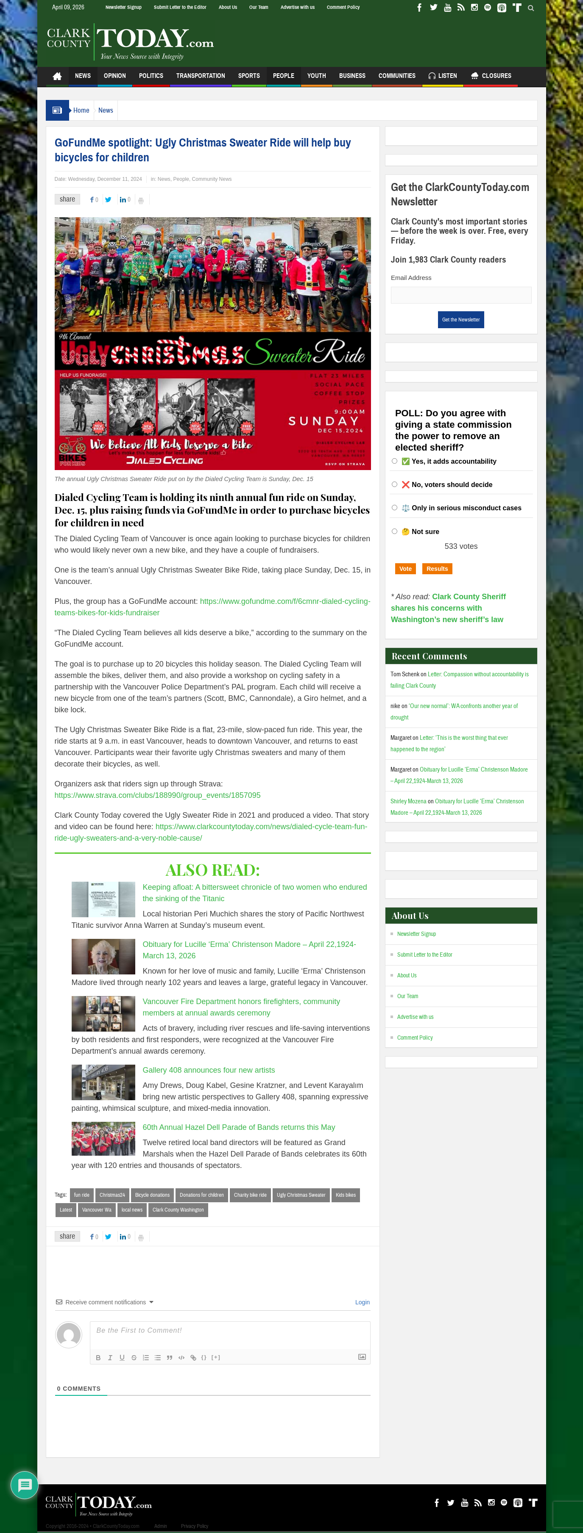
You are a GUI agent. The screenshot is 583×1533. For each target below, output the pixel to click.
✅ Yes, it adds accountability (449, 461)
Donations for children (202, 1195)
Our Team (258, 7)
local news (132, 1210)
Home (86, 110)
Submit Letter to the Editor (180, 7)
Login (362, 1303)
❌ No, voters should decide (447, 484)
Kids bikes (346, 1195)
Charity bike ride (250, 1195)
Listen (442, 77)
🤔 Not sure (420, 531)
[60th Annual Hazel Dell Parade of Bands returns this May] (103, 1139)
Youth (316, 79)
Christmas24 (112, 1195)
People (284, 79)
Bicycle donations (152, 1195)
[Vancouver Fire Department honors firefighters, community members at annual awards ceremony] (103, 1014)
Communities (397, 79)
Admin (160, 1527)
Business (352, 79)
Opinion (115, 79)
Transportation (201, 79)
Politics (151, 79)
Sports (249, 79)
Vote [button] (405, 568)
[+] (216, 1358)
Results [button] (437, 568)
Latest (66, 1210)
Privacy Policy (194, 1527)
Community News (212, 179)
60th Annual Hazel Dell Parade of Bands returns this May (241, 1127)
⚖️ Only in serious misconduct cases (462, 508)
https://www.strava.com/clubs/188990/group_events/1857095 (158, 795)
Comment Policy (343, 7)
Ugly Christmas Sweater (301, 1195)
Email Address (411, 277)
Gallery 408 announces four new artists (209, 1070)
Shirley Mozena (409, 801)
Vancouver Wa (97, 1210)
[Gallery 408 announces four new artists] (103, 1082)
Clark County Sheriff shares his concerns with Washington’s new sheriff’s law (448, 608)
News (83, 79)
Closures (491, 77)
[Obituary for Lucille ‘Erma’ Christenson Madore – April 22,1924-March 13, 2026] (103, 956)
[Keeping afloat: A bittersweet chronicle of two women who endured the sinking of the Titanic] (103, 899)
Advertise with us (298, 7)
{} (204, 1358)
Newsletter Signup (124, 7)
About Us (228, 7)
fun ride (81, 1195)
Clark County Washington (178, 1210)
